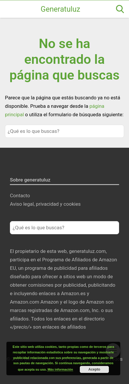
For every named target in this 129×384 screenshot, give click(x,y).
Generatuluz (60, 9)
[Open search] (120, 9)
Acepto (94, 369)
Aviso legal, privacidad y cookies (45, 204)
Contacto (20, 195)
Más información (60, 369)
